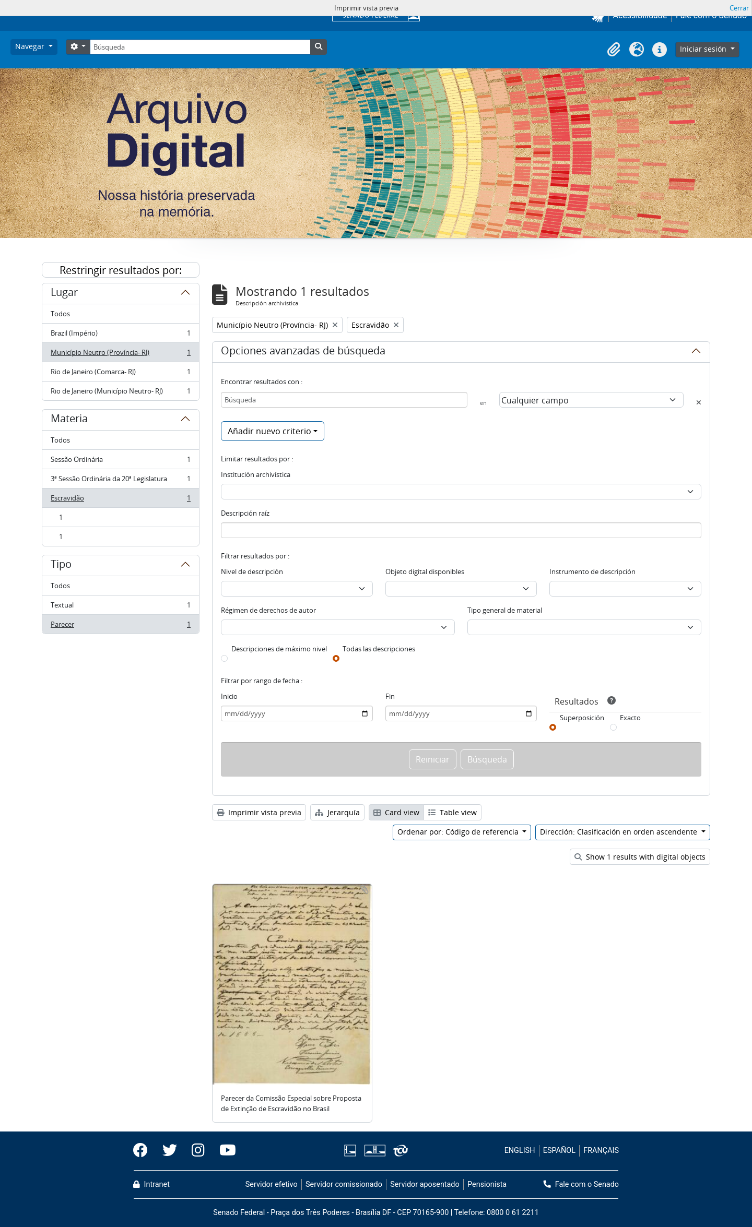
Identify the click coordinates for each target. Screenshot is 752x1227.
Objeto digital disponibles (424, 571)
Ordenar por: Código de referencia (459, 832)
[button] (613, 49)
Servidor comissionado (344, 1184)
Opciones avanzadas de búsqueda (303, 352)
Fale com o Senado (581, 1184)
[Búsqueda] (200, 47)
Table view (452, 812)
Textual (120, 607)
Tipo (61, 566)
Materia (69, 420)
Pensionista (487, 1184)
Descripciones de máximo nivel (279, 648)
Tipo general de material (504, 610)
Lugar (64, 294)
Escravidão (120, 500)
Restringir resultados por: (121, 270)
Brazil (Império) (120, 335)
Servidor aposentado (424, 1184)
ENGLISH (519, 1150)
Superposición (582, 717)
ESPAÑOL (559, 1150)
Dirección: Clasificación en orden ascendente (619, 832)
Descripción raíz (245, 513)
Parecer (120, 626)
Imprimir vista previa (259, 812)
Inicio (229, 696)
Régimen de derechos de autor (268, 610)
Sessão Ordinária (120, 461)
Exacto (630, 717)
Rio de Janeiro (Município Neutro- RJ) (120, 393)
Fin (390, 696)
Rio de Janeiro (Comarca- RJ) (120, 374)
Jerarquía (337, 812)
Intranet (151, 1184)
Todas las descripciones (379, 648)
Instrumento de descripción (592, 571)
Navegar (30, 46)
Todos (60, 313)
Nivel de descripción (252, 571)
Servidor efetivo (271, 1184)
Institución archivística (255, 474)
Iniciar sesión (704, 49)
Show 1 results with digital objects (640, 857)
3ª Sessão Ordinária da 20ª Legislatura (120, 481)
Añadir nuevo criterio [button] (269, 431)
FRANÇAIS (601, 1150)
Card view (396, 812)
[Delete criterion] (698, 402)
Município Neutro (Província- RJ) (120, 354)
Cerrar (739, 8)
